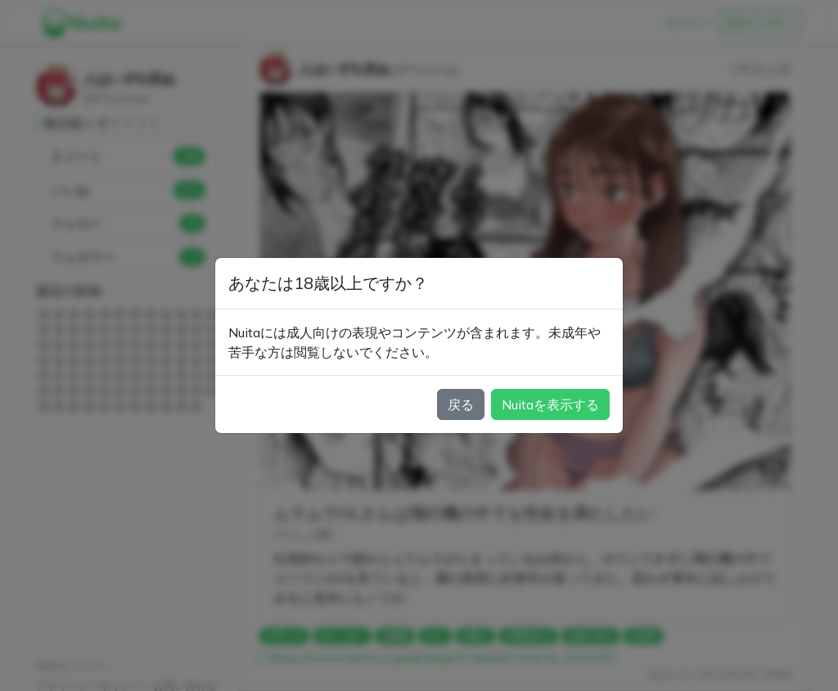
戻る (461, 404)
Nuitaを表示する (550, 404)
